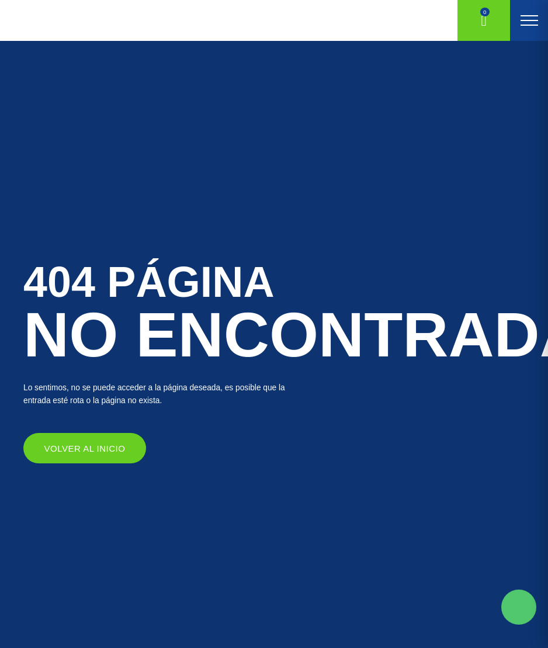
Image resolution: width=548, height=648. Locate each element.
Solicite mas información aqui (518, 607)
